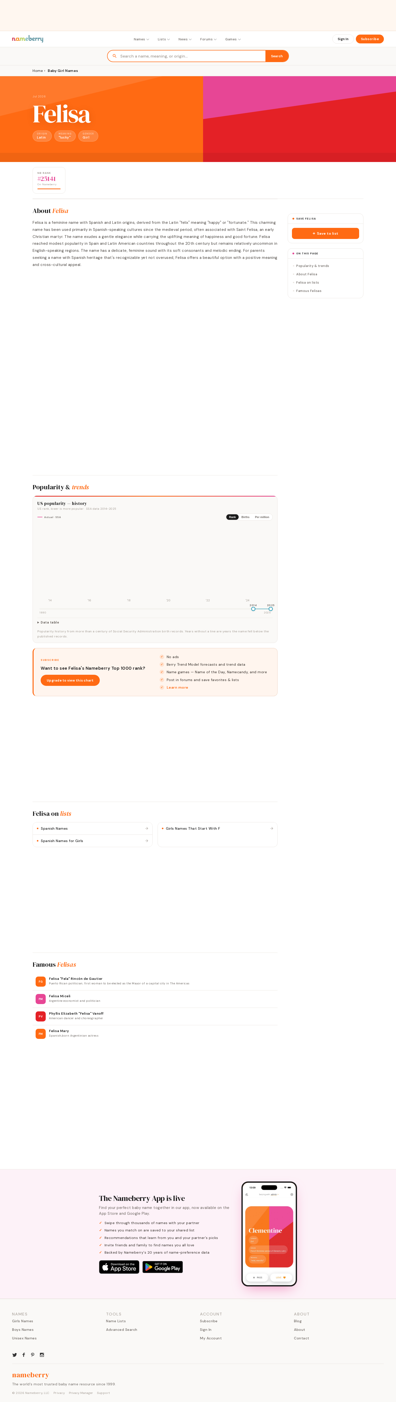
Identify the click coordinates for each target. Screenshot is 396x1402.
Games (233, 39)
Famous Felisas (307, 291)
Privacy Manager (81, 1393)
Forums (208, 39)
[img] (155, 564)
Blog (298, 1321)
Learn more (177, 687)
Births (245, 517)
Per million (262, 517)
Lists (164, 39)
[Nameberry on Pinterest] (32, 1354)
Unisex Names (24, 1338)
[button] (325, 233)
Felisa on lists (306, 282)
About (299, 1329)
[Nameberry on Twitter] (14, 1354)
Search (277, 56)
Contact (301, 1338)
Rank (232, 517)
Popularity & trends (311, 266)
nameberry (30, 1375)
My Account (211, 1338)
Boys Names (23, 1329)
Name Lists (116, 1321)
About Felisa (305, 274)
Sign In (343, 39)
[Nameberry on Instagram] (41, 1354)
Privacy (59, 1393)
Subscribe (370, 39)
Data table (50, 623)
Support (103, 1393)
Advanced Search (121, 1329)
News (185, 39)
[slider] (253, 609)
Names (142, 39)
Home (38, 70)
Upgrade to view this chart (70, 680)
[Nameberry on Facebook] (23, 1354)
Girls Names (22, 1321)
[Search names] (192, 56)
